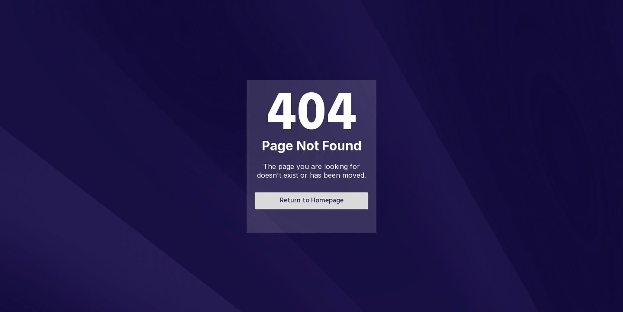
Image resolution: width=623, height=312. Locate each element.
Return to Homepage (312, 200)
